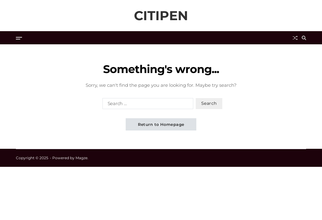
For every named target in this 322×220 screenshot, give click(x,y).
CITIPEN (161, 15)
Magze (81, 158)
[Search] (304, 38)
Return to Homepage (161, 124)
